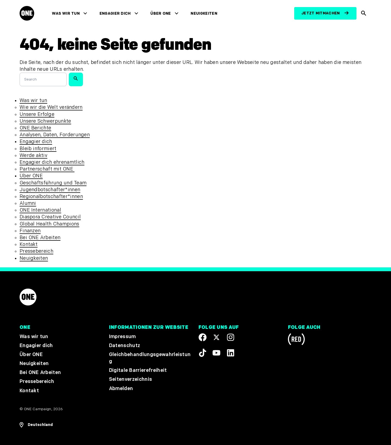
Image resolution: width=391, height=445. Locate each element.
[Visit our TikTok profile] (202, 353)
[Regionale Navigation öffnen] (36, 425)
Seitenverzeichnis (130, 379)
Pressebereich (36, 251)
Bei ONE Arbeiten (40, 237)
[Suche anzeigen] (363, 13)
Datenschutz (124, 345)
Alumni (28, 203)
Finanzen (30, 231)
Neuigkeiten (204, 13)
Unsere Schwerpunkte (45, 121)
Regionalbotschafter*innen (51, 196)
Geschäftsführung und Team (53, 183)
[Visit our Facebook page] (202, 337)
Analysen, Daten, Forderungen (55, 135)
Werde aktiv (33, 155)
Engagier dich (115, 13)
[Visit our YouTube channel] (216, 353)
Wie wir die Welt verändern (51, 107)
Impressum (122, 336)
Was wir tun (66, 13)
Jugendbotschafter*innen (50, 190)
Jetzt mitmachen (320, 13)
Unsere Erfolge (37, 114)
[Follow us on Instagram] (230, 337)
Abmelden (121, 388)
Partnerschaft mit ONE (47, 169)
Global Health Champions (49, 224)
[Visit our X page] (216, 337)
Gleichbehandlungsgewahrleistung (150, 358)
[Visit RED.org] (296, 340)
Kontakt (29, 244)
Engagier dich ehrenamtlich (52, 162)
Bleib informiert (38, 149)
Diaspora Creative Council (50, 217)
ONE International (40, 210)
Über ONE (160, 13)
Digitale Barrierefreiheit (138, 370)
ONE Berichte (35, 128)
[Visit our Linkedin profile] (230, 353)
